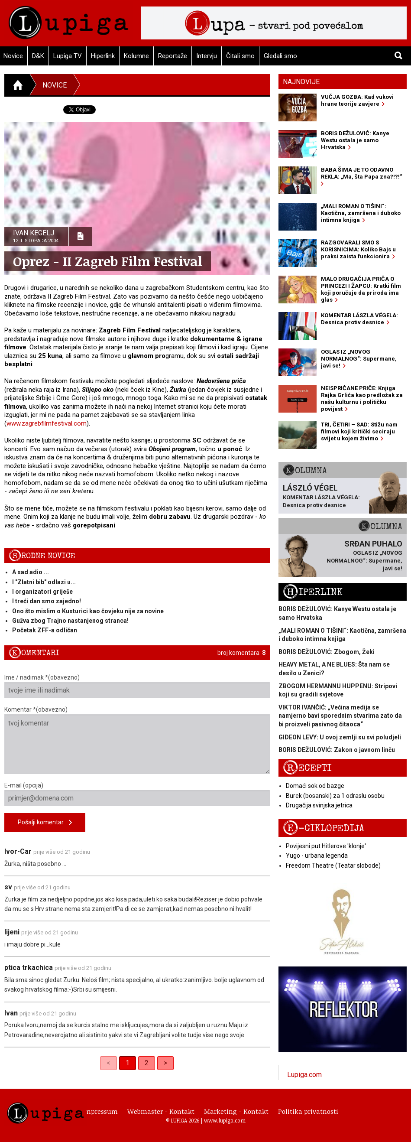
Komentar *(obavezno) (137, 740)
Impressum (100, 1111)
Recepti (307, 768)
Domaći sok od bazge (315, 785)
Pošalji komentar (45, 822)
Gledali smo (280, 56)
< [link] (108, 1063)
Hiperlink (103, 56)
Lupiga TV (67, 56)
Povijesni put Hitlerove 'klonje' (326, 846)
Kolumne (136, 56)
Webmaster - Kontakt (160, 1111)
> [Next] (165, 1063)
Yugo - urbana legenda (317, 855)
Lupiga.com (304, 1074)
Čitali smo (240, 56)
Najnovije (301, 82)
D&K (38, 56)
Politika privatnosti (308, 1111)
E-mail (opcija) (137, 794)
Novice (54, 85)
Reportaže (172, 56)
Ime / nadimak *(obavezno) (137, 686)
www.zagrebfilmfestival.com (46, 423)
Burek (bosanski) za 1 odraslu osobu (335, 795)
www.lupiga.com (225, 1120)
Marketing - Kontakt (236, 1111)
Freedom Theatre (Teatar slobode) (333, 865)
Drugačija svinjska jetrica (319, 805)
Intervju (206, 56)
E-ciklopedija (323, 828)
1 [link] (127, 1063)
